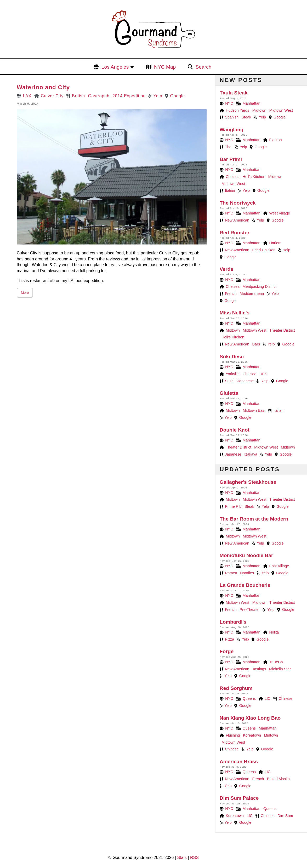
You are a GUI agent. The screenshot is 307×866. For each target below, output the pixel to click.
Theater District (282, 330)
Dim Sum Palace (239, 798)
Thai (228, 147)
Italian (230, 190)
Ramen (231, 573)
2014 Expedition (129, 96)
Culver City (52, 96)
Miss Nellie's (234, 312)
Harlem (275, 243)
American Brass (239, 761)
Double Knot (234, 430)
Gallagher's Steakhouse (248, 482)
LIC (267, 698)
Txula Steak (234, 92)
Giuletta (229, 393)
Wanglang (231, 129)
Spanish (231, 117)
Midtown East (254, 410)
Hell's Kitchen (254, 177)
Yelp (158, 96)
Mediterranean (252, 293)
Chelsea (233, 177)
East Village (279, 566)
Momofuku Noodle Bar (246, 555)
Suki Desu (232, 356)
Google (177, 96)
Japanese (245, 381)
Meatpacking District (260, 286)
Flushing (233, 735)
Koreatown (252, 735)
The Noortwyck (238, 203)
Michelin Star (280, 669)
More (25, 293)
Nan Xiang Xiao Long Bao (250, 718)
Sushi (229, 381)
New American (237, 220)
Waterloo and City (43, 87)
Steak (246, 117)
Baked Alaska (278, 779)
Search (204, 67)
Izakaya (250, 454)
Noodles (247, 573)
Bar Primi (231, 159)
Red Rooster (234, 232)
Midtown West (281, 110)
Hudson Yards (237, 110)
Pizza (229, 639)
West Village (279, 213)
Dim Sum (285, 816)
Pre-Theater (250, 609)
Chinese (285, 698)
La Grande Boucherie (245, 585)
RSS (194, 857)
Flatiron (275, 140)
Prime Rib (233, 506)
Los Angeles (115, 67)
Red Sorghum (236, 688)
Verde (226, 269)
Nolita (274, 632)
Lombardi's (233, 622)
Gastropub (99, 96)
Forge (227, 651)
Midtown (259, 110)
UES (263, 374)
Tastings (259, 669)
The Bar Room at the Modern (254, 519)
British (78, 96)
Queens (249, 698)
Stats (181, 857)
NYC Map (165, 67)
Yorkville (233, 374)
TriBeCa (276, 662)
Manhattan (251, 103)
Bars (256, 344)
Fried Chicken (264, 250)
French (231, 293)
